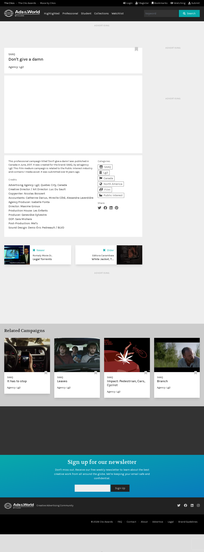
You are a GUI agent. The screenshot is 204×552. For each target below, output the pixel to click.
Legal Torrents (42, 259)
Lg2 (21, 67)
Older (108, 250)
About (144, 521)
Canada (106, 178)
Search (189, 13)
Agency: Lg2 (14, 387)
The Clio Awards (27, 3)
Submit (194, 3)
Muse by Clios (48, 3)
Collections (101, 13)
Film (104, 189)
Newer (39, 250)
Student (86, 13)
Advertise (157, 521)
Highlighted (52, 13)
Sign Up (120, 488)
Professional (70, 13)
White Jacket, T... (103, 259)
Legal (171, 521)
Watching (177, 3)
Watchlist (118, 13)
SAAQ (12, 54)
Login (128, 3)
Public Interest (111, 195)
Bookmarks (160, 3)
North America (110, 184)
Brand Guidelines (188, 521)
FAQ (120, 521)
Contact (131, 521)
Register (142, 3)
